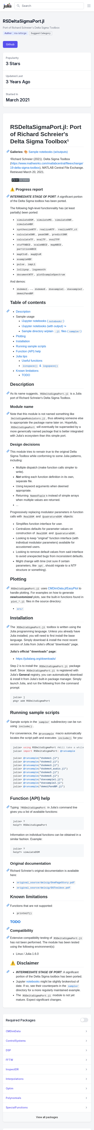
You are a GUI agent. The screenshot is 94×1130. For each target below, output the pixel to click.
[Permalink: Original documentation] (8, 870)
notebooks (33, 981)
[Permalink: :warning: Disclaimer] (8, 971)
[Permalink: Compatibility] (8, 937)
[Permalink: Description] (8, 393)
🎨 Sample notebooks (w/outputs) (46, 151)
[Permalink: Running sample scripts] (8, 721)
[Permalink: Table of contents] (8, 311)
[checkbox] (84, 1020)
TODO (26, 375)
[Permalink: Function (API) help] (8, 806)
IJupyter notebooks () (43, 320)
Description (23, 311)
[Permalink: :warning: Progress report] (8, 196)
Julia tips (21, 356)
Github (10, 44)
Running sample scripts (31, 346)
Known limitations (27, 370)
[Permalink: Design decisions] (8, 451)
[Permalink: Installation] (8, 626)
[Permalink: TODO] (8, 928)
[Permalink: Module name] (8, 413)
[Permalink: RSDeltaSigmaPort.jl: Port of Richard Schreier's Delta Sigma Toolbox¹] (8, 151)
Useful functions (32, 360)
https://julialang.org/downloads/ (36, 658)
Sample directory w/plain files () (52, 331)
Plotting (21, 336)
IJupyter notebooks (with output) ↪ (44, 326)
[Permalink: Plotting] (8, 587)
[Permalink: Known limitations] (8, 905)
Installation (23, 341)
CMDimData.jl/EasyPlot (63, 588)
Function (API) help (28, 351)
